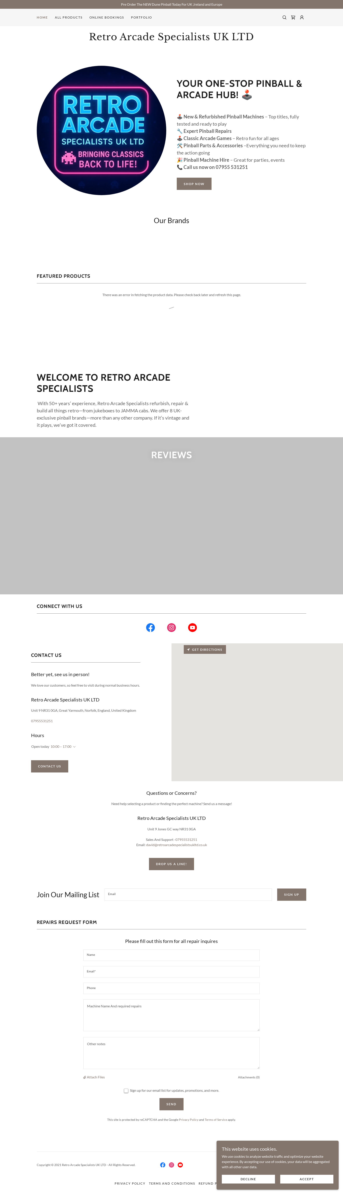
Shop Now (194, 184)
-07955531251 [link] (185, 853)
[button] (302, 17)
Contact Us (49, 779)
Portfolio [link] (141, 17)
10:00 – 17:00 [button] (61, 760)
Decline (273, 1178)
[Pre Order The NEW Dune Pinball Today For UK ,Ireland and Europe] (171, 4)
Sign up (291, 908)
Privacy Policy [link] (188, 1133)
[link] (293, 17)
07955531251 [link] (42, 734)
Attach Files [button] (96, 1090)
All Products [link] (68, 17)
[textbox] (188, 908)
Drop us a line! (171, 877)
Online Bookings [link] (106, 17)
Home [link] (42, 17)
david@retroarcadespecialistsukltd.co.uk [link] (176, 858)
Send (171, 1117)
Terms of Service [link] (216, 1133)
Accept (314, 1178)
